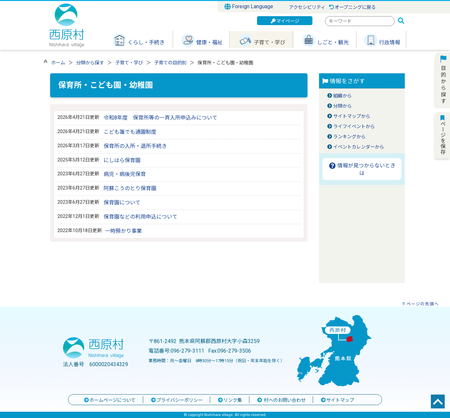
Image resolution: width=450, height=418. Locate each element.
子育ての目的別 (170, 63)
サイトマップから (351, 116)
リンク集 (229, 400)
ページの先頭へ (422, 303)
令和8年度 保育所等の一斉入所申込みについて (160, 118)
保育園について (122, 202)
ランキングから (349, 137)
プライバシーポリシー (176, 400)
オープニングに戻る (352, 7)
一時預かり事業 (123, 231)
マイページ (284, 21)
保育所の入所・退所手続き (135, 146)
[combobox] (359, 21)
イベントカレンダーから (358, 147)
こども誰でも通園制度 (130, 132)
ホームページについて (109, 400)
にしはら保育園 (122, 160)
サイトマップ (337, 400)
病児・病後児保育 (125, 174)
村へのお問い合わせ (281, 400)
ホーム (58, 63)
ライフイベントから (354, 126)
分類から (342, 106)
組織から (342, 96)
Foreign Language (248, 6)
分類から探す (90, 63)
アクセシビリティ (307, 7)
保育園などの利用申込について (140, 217)
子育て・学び (129, 63)
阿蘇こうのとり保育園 (130, 188)
